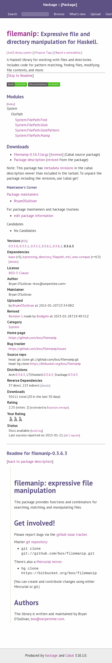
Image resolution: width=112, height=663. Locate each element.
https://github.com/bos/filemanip (33, 338)
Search (13, 14)
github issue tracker (72, 534)
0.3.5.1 (24, 246)
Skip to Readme (20, 75)
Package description (29, 159)
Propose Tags (43, 52)
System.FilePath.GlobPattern (37, 130)
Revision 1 (16, 316)
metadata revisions (58, 168)
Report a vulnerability (68, 52)
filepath (58, 257)
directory (45, 257)
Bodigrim (42, 316)
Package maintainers (22, 194)
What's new (77, 14)
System (14, 327)
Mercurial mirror (48, 561)
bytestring (30, 257)
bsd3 (11, 52)
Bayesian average (57, 407)
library (18, 52)
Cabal (69, 655)
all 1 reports (72, 435)
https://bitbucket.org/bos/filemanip (55, 363)
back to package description (30, 461)
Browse (59, 14)
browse (56, 154)
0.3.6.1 (46, 246)
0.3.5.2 (35, 246)
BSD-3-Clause (19, 273)
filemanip (22, 33)
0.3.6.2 (57, 246)
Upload (95, 14)
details (13, 262)
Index (11, 104)
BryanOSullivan (25, 201)
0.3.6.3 (20, 374)
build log (36, 431)
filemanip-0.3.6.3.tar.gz (31, 154)
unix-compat (81, 257)
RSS (24, 241)
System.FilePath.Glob (31, 125)
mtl (68, 257)
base (12, 257)
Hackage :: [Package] (60, 4)
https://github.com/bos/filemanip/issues (37, 348)
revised (52, 159)
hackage (51, 655)
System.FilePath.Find (31, 120)
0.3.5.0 (13, 246)
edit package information (33, 215)
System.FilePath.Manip (32, 135)
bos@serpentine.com (47, 619)
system (27, 52)
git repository (36, 542)
